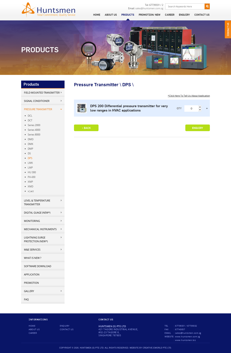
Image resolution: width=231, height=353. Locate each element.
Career (169, 14)
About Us (111, 14)
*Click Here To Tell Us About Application (189, 95)
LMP (30, 167)
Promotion (31, 283)
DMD (30, 139)
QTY (179, 108)
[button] (199, 106)
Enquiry (184, 14)
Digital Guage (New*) (43, 212)
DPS (30, 158)
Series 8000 (34, 134)
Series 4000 (34, 130)
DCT (30, 120)
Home (96, 14)
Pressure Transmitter (43, 109)
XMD (30, 186)
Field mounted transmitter (43, 92)
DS (29, 153)
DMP (30, 148)
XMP (30, 181)
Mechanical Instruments (43, 229)
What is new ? (32, 258)
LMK (30, 163)
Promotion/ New (149, 14)
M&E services (43, 249)
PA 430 (31, 177)
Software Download (37, 266)
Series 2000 (34, 125)
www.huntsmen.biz (185, 340)
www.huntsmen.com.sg (187, 336)
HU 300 (32, 172)
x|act (31, 191)
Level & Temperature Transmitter (43, 202)
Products (127, 14)
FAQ (26, 299)
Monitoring (43, 221)
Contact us (66, 329)
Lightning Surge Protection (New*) (43, 239)
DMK (30, 144)
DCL (30, 115)
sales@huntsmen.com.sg (149, 8)
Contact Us (201, 14)
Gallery (43, 291)
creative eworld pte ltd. (157, 348)
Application (31, 274)
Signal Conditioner (43, 101)
